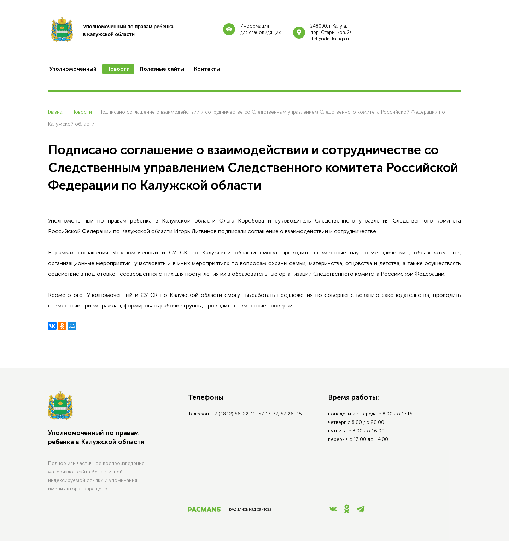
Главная (56, 112)
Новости (81, 112)
